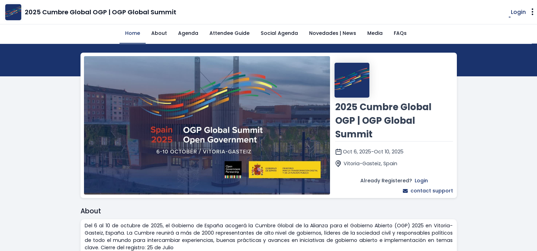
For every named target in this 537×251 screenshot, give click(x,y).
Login (518, 12)
